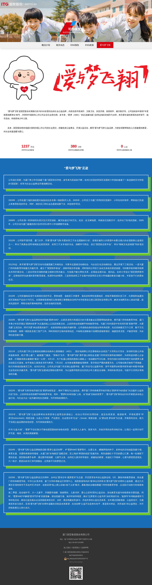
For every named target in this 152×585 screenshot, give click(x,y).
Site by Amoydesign (76, 562)
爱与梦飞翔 (105, 45)
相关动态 (60, 45)
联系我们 (76, 548)
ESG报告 (75, 45)
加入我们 (67, 548)
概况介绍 (46, 45)
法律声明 (84, 548)
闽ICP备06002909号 (76, 555)
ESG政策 (89, 45)
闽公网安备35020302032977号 (76, 558)
